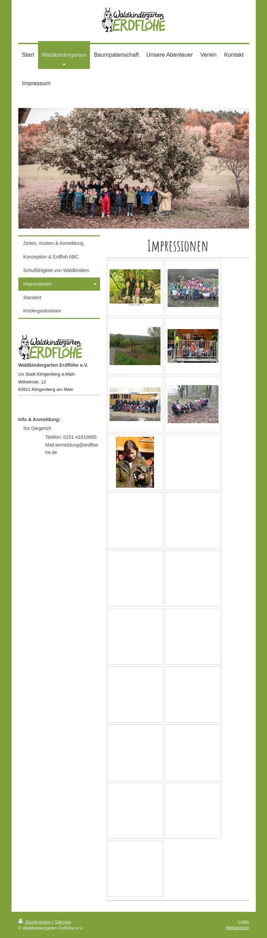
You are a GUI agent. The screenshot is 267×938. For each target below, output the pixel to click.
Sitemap (63, 921)
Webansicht (237, 927)
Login (243, 921)
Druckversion (35, 921)
